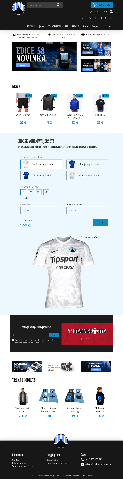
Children (108, 26)
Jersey (41, 26)
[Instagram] (110, 18)
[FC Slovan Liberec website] (101, 18)
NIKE (66, 26)
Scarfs (85, 26)
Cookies (90, 475)
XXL (47, 192)
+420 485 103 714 (93, 459)
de (96, 18)
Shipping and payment (57, 463)
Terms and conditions (23, 466)
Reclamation (52, 459)
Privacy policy (19, 463)
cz (83, 18)
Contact (16, 459)
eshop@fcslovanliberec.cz (98, 464)
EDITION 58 (31, 26)
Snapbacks (96, 26)
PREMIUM (75, 26)
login (89, 11)
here (41, 343)
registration (101, 11)
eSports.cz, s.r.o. (79, 475)
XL (38, 192)
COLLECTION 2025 (54, 26)
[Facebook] (106, 18)
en (90, 18)
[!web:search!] (58, 5)
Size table (24, 198)
